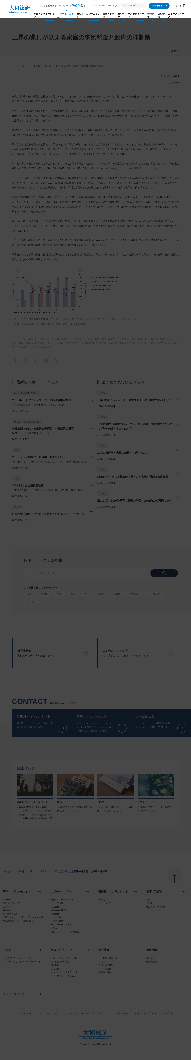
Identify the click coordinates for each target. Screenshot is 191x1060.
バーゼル (31, 602)
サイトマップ (87, 1013)
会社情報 (103, 950)
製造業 (44, 594)
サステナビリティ (61, 950)
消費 (29, 594)
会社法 (117, 594)
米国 (16, 450)
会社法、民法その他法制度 (26, 421)
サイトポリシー (69, 1013)
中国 (59, 594)
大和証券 (166, 1013)
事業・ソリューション (16, 891)
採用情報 (151, 950)
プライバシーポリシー (46, 1013)
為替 (86, 594)
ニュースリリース (13, 994)
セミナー (8, 950)
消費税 (101, 594)
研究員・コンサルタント (113, 891)
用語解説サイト (72, 5)
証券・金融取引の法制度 (25, 393)
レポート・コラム (31, 66)
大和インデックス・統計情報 (113, 1013)
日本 (16, 478)
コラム (47, 66)
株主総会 (134, 594)
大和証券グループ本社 (145, 1013)
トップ (15, 66)
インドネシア (154, 594)
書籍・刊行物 (154, 891)
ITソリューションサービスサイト (102, 6)
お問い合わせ (159, 5)
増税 (73, 594)
